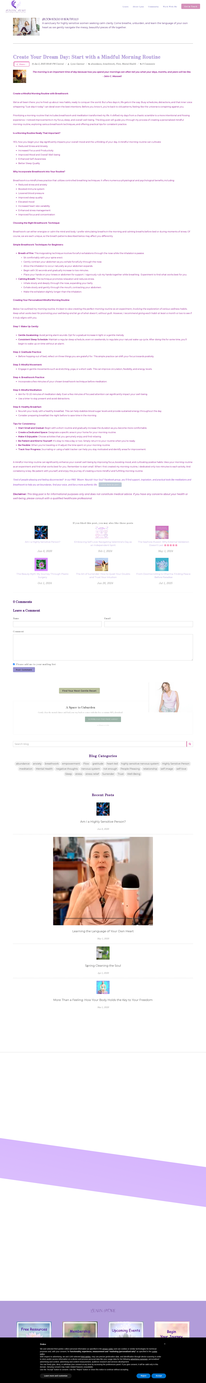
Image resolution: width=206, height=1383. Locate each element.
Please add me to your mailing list (36, 664)
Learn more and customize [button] (55, 1376)
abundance (96, 63)
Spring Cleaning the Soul (103, 965)
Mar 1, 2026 (103, 1007)
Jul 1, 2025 (165, 583)
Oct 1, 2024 (44, 583)
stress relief (92, 774)
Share (21, 64)
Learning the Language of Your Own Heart (103, 931)
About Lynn (138, 6)
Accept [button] (159, 1376)
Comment (18, 631)
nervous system (90, 768)
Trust (121, 774)
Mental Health (129, 63)
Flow (118, 63)
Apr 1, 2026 (103, 972)
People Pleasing (130, 768)
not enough (110, 768)
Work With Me (170, 6)
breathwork (109, 63)
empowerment (71, 763)
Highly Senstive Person (175, 763)
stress (78, 774)
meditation (25, 768)
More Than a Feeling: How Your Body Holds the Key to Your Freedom (103, 1000)
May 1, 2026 (103, 938)
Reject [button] (143, 1376)
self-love (181, 768)
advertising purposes (139, 1359)
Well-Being (133, 774)
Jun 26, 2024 (105, 583)
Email (107, 618)
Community (153, 6)
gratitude (97, 763)
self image (167, 768)
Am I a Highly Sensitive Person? (42, 542)
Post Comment (24, 670)
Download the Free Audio (103, 719)
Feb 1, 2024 (105, 551)
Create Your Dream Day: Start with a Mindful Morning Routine (86, 56)
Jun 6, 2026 (44, 551)
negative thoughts (67, 768)
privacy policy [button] (107, 1349)
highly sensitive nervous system (140, 763)
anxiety (37, 763)
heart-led (112, 763)
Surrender (108, 774)
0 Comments (147, 63)
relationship (150, 768)
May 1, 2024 (165, 551)
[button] (165, 1344)
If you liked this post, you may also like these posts (103, 522)
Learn (125, 6)
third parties (86, 1357)
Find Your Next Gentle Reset (79, 691)
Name (16, 618)
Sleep (68, 774)
